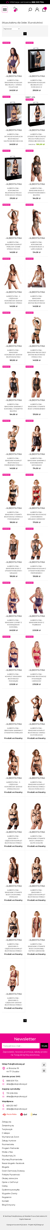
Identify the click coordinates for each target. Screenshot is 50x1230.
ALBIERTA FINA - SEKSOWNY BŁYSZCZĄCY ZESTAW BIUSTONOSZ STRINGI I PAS (36, 353)
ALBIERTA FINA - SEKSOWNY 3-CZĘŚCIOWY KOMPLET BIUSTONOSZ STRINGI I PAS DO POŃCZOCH (13, 839)
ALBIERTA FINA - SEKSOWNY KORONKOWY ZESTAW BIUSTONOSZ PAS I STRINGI (13, 353)
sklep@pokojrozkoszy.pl (16, 1084)
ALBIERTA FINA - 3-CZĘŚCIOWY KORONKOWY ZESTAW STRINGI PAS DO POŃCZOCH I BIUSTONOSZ (13, 785)
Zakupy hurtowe (9, 1141)
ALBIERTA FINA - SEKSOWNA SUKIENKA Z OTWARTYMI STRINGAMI (13, 730)
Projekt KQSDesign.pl (36, 1225)
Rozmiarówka (8, 1144)
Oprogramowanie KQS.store (16, 1225)
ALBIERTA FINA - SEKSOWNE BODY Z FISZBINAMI (36, 622)
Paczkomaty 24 (9, 1156)
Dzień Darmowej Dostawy (13, 1171)
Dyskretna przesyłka (10, 1190)
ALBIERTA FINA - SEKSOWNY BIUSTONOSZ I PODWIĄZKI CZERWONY (36, 677)
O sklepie (6, 1133)
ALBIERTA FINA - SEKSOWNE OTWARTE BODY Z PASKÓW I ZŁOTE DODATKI (36, 839)
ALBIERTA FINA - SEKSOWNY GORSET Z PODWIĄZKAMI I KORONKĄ (13, 623)
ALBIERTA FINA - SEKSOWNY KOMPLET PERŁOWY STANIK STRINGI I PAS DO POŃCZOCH (13, 245)
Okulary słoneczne (10, 1178)
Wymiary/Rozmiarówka (12, 1159)
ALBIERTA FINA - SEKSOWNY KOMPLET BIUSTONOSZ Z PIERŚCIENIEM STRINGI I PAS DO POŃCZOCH (13, 461)
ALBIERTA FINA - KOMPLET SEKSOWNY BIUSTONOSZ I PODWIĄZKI (13, 677)
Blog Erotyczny (8, 1205)
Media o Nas (7, 1152)
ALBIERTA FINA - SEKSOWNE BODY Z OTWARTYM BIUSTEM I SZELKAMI (13, 569)
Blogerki (5, 1167)
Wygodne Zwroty (9, 1193)
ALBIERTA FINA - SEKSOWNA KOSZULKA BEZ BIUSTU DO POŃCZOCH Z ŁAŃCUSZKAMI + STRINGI (36, 83)
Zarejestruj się (8, 1125)
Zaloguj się (6, 1122)
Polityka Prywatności (11, 1175)
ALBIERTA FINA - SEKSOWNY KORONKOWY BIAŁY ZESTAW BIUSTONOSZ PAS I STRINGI (36, 299)
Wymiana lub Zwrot (10, 1137)
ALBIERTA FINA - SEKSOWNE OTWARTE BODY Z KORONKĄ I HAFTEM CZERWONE (36, 947)
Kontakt (5, 1201)
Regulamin (6, 1197)
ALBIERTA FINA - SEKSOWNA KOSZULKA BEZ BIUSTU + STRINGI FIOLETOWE (13, 83)
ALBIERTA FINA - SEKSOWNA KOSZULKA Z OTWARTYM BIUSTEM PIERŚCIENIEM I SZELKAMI (36, 569)
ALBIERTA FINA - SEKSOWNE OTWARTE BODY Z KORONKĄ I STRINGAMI (13, 893)
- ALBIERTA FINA (13, 76)
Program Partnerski (10, 1148)
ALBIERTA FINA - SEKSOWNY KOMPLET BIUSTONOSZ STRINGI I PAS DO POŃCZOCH (36, 785)
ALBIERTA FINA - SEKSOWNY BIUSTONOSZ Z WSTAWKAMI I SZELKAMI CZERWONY (36, 515)
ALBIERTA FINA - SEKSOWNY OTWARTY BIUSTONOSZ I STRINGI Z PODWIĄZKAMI (13, 515)
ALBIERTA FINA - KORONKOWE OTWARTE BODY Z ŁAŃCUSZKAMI (36, 245)
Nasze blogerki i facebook (13, 1163)
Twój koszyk (7, 1129)
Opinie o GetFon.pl (10, 1182)
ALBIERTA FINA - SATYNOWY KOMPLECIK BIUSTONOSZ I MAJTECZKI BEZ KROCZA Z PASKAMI (13, 137)
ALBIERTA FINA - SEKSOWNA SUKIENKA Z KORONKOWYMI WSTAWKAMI (36, 461)
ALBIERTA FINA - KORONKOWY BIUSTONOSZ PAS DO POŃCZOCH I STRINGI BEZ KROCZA (13, 191)
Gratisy (5, 1186)
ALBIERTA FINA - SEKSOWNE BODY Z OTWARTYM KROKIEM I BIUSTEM (36, 191)
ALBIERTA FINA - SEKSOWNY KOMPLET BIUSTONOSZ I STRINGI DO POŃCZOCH (36, 731)
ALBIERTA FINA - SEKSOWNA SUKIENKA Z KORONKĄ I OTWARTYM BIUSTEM (13, 407)
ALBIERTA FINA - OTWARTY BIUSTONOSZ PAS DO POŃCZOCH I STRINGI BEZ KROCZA (36, 137)
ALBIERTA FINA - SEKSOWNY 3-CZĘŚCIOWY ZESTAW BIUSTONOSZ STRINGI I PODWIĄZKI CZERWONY (13, 1001)
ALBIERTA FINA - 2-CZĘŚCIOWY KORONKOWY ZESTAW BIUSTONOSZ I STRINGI (13, 299)
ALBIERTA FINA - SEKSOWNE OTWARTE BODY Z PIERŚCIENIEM (36, 406)
